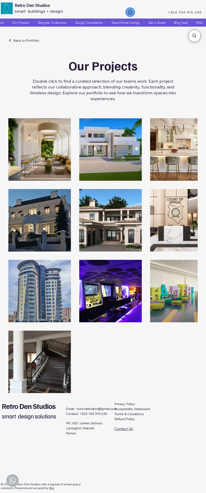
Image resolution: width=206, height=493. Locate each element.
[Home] (130, 12)
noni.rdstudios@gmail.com (96, 409)
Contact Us (123, 428)
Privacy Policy (124, 404)
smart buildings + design (39, 11)
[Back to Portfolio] (23, 40)
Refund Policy (124, 419)
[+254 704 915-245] (185, 12)
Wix (51, 488)
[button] (194, 36)
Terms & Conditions (129, 414)
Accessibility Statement (132, 409)
